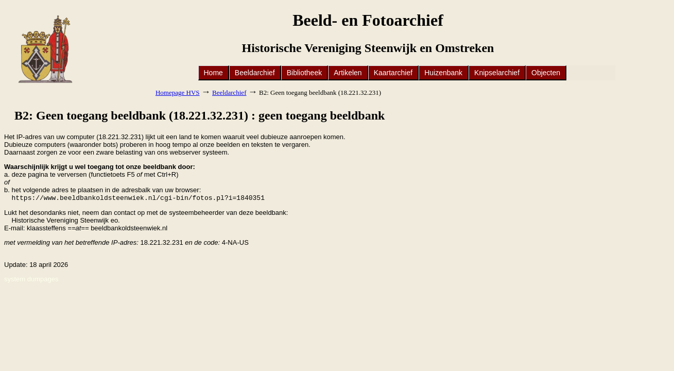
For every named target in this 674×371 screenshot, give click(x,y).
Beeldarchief (255, 73)
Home (213, 73)
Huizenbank (443, 73)
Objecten (545, 73)
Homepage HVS (177, 92)
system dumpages (31, 280)
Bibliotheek (304, 73)
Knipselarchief (497, 73)
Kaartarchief (393, 73)
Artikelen (347, 73)
